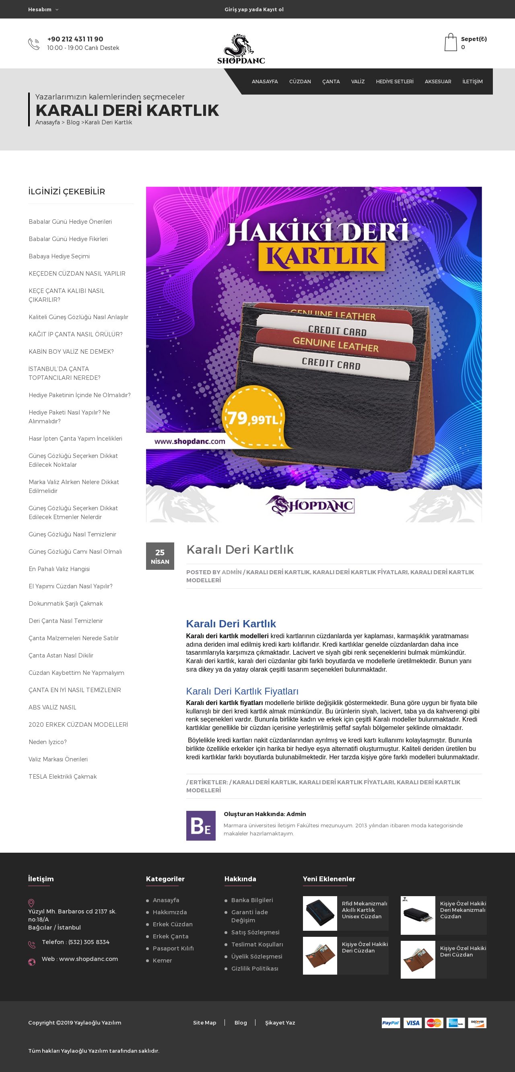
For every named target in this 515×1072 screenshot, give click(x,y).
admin (232, 572)
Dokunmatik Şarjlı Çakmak (66, 603)
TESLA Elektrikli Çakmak (63, 776)
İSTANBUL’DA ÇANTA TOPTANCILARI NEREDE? (64, 373)
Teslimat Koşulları (257, 944)
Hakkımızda (170, 912)
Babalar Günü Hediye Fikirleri (68, 238)
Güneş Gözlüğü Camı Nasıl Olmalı (75, 551)
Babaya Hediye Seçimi (59, 256)
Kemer (162, 960)
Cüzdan (300, 81)
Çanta (331, 81)
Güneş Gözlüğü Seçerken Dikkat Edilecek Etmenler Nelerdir (73, 512)
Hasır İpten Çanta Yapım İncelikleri (75, 438)
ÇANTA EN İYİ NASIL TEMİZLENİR (75, 689)
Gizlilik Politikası (254, 968)
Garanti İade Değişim (249, 916)
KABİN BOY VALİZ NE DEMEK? (71, 351)
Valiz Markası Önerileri (58, 759)
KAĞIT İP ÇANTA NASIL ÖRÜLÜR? (75, 334)
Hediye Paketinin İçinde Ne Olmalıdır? (79, 395)
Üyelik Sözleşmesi (256, 956)
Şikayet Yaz (280, 1022)
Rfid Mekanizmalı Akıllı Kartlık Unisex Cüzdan (364, 909)
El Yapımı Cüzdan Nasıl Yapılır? (70, 586)
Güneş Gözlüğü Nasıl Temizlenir (72, 534)
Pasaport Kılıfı (173, 948)
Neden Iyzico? (47, 741)
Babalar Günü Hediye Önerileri (70, 221)
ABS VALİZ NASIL (52, 707)
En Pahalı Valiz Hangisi (59, 568)
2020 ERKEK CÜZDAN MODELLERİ (78, 724)
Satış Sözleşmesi (255, 932)
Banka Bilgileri (252, 900)
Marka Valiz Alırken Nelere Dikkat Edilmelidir (74, 486)
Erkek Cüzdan (173, 924)
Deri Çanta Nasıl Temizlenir (66, 620)
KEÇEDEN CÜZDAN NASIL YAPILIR (77, 273)
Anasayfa (265, 81)
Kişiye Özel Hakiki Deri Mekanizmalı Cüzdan (463, 909)
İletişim (473, 81)
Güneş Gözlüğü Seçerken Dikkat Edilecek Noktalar (73, 460)
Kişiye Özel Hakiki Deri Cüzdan (365, 947)
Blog (241, 1022)
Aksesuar (438, 81)
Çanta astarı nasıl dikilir (61, 655)
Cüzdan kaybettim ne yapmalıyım (76, 672)
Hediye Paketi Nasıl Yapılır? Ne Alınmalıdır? (69, 417)
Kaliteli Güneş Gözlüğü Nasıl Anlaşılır (78, 316)
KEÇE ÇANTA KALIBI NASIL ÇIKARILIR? (67, 295)
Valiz (358, 81)
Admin (296, 813)
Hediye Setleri (395, 81)
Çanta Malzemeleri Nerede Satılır (74, 638)
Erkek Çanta (171, 936)
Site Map (204, 1022)
